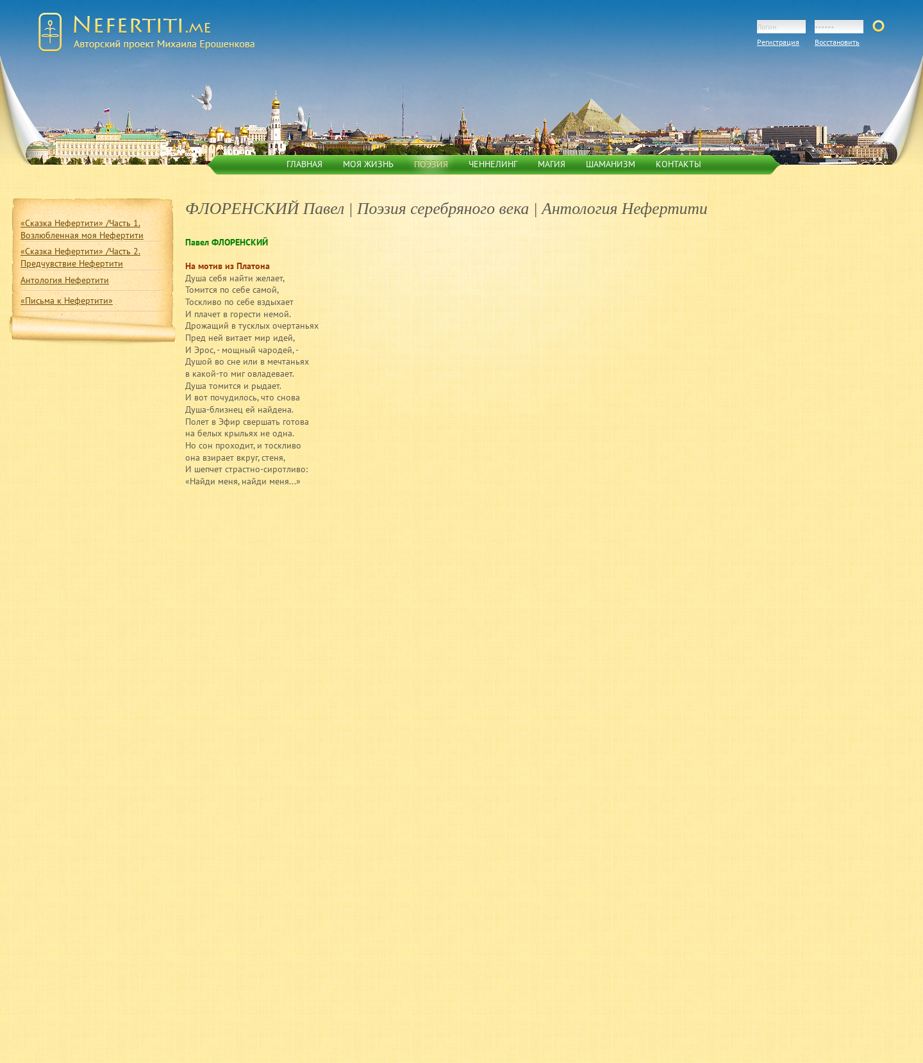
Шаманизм (610, 164)
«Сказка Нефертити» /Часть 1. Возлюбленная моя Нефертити (82, 229)
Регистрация (778, 42)
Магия (551, 164)
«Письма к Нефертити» (67, 300)
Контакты (678, 164)
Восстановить (837, 42)
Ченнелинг (493, 164)
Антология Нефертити (65, 280)
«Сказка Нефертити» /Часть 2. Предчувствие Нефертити (80, 257)
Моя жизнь (368, 164)
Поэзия (431, 164)
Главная (304, 164)
